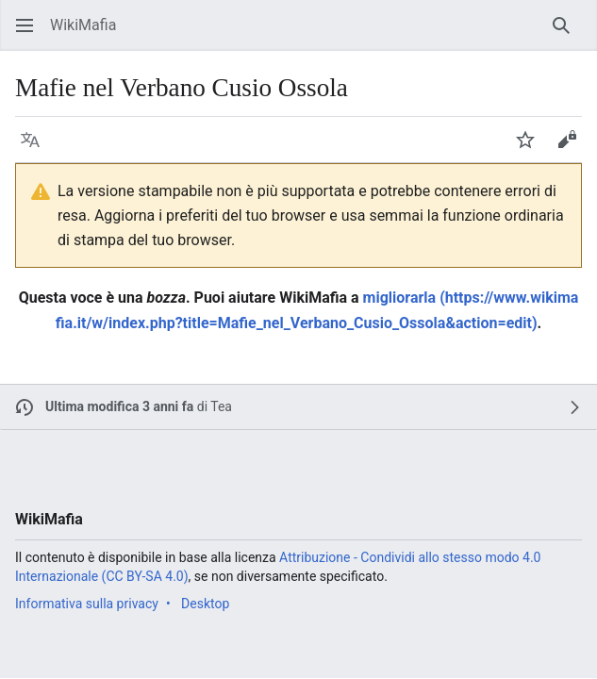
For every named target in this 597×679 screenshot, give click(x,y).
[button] (24, 25)
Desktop (205, 603)
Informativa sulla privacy (86, 603)
